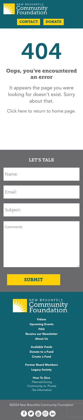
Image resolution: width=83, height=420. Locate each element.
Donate (54, 22)
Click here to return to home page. (41, 111)
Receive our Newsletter (41, 334)
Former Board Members (41, 365)
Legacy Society (41, 370)
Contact (28, 22)
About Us (41, 339)
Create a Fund (41, 357)
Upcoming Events (42, 324)
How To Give (41, 378)
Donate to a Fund (42, 352)
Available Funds (41, 347)
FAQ (42, 329)
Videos (41, 319)
